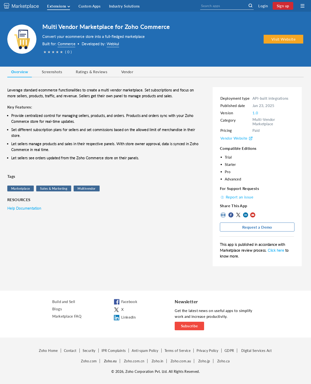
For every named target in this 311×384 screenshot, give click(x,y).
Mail (252, 215)
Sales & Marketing (53, 188)
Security (89, 350)
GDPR (229, 350)
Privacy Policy (207, 350)
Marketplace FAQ (66, 316)
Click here (276, 250)
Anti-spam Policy (145, 350)
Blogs (57, 309)
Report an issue (236, 197)
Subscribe (189, 326)
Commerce (66, 44)
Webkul (113, 44)
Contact (70, 350)
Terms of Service (177, 350)
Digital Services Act (256, 350)
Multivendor (86, 188)
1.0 (255, 113)
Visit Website (283, 39)
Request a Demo (257, 227)
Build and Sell (63, 301)
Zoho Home (48, 350)
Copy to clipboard (223, 215)
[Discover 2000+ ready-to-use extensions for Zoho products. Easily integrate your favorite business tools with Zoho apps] (25, 6)
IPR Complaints (114, 350)
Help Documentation (24, 208)
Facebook (230, 215)
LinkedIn (245, 215)
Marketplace (20, 188)
